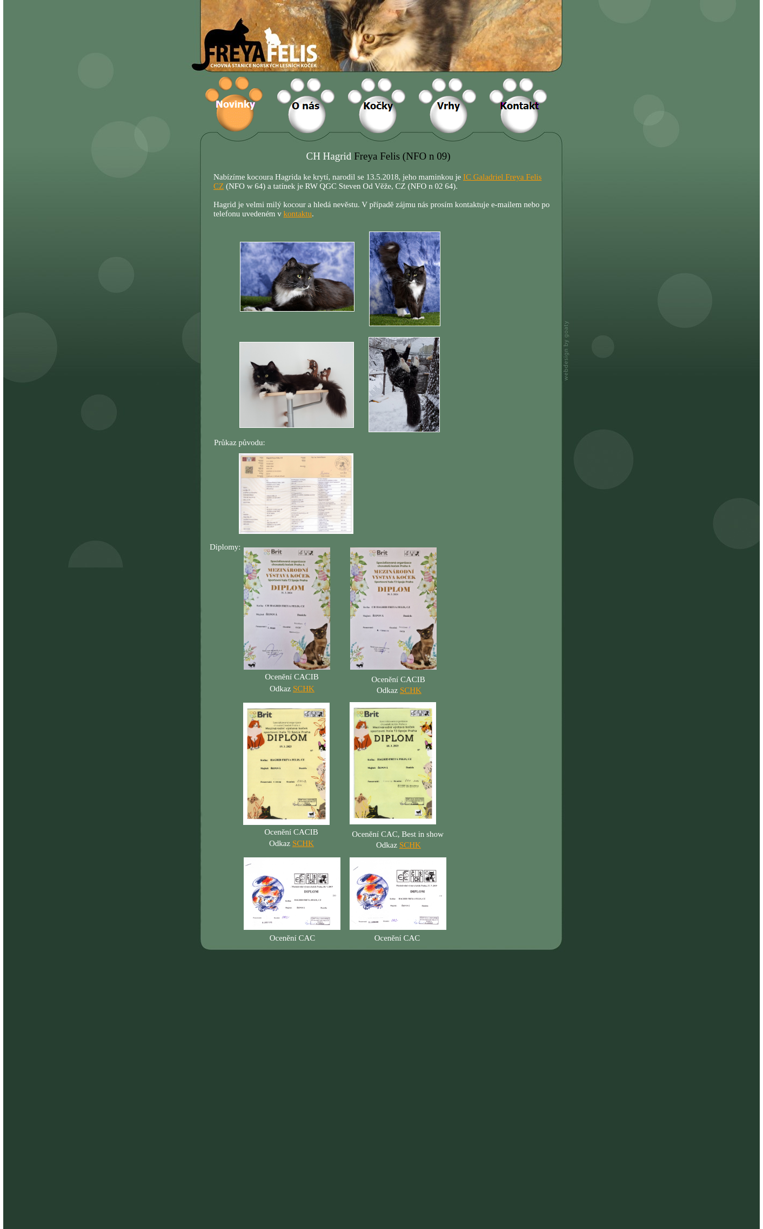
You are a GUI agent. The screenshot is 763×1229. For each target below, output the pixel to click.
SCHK (303, 843)
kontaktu (298, 213)
